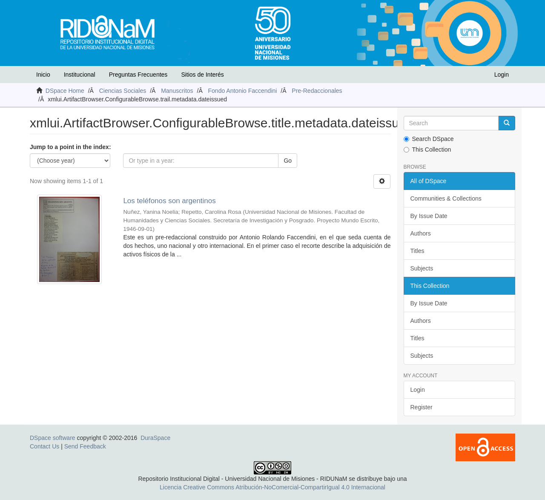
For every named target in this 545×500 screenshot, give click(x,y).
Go (288, 160)
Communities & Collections (446, 198)
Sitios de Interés (202, 74)
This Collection (427, 149)
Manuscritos (177, 90)
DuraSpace (155, 437)
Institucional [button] (79, 74)
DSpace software (52, 437)
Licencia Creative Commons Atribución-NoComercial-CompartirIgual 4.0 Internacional (272, 487)
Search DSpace (429, 138)
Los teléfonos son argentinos (169, 201)
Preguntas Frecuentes (138, 74)
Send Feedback (85, 446)
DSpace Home (65, 90)
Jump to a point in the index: (70, 147)
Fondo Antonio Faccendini (242, 90)
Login (417, 389)
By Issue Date (428, 216)
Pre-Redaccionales (317, 90)
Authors (420, 233)
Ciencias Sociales (122, 90)
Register (421, 407)
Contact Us (44, 446)
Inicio (43, 74)
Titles (417, 250)
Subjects (421, 268)
